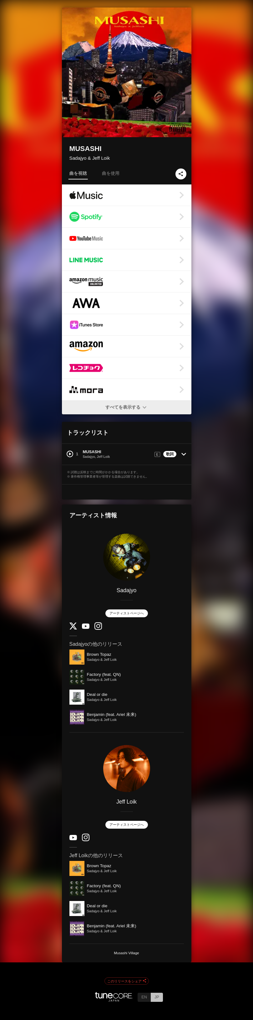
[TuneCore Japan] (114, 999)
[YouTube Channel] (85, 627)
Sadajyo (127, 590)
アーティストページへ (126, 613)
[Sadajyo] (126, 557)
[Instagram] (98, 628)
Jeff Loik (126, 802)
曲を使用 (110, 173)
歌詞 (170, 454)
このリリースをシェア (126, 981)
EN (144, 997)
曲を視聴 (78, 173)
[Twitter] (73, 628)
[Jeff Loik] (126, 768)
